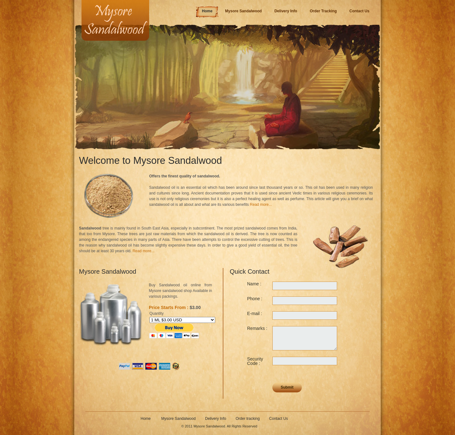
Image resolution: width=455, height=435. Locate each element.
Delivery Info (215, 418)
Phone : (254, 298)
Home (146, 418)
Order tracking (248, 418)
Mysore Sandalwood (178, 418)
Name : (254, 284)
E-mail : (254, 313)
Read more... (261, 204)
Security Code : (255, 361)
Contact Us (278, 418)
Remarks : (257, 328)
